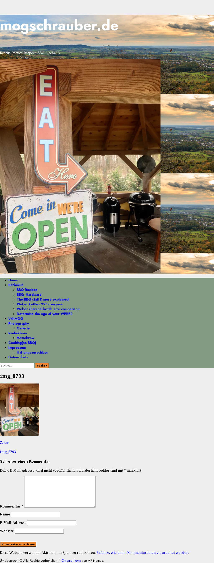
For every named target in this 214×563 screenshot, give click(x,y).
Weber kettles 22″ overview (40, 304)
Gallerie (23, 328)
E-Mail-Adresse (13, 522)
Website (7, 531)
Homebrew (25, 338)
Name (5, 514)
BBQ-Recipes (27, 289)
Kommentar (11, 506)
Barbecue (16, 285)
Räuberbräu (17, 333)
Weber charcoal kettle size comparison (48, 309)
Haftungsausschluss (32, 352)
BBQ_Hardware (29, 294)
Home (13, 280)
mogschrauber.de (59, 25)
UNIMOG (15, 318)
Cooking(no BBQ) (22, 342)
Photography (18, 323)
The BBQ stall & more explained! (43, 299)
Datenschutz (18, 357)
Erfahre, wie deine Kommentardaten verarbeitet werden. (143, 552)
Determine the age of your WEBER (45, 313)
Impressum (17, 347)
